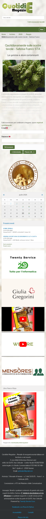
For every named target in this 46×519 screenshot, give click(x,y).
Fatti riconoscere (33, 22)
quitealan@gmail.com (25, 471)
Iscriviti (42, 22)
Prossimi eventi (8, 223)
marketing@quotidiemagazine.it (19, 443)
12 (41, 206)
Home (4, 34)
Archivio (12, 34)
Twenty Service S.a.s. (27, 501)
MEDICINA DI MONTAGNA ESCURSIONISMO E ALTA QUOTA (20, 236)
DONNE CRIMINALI (8, 228)
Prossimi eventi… (7, 246)
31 (10, 203)
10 (29, 206)
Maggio (28, 34)
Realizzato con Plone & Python (23, 507)
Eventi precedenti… (7, 244)
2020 (20, 34)
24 (29, 213)
